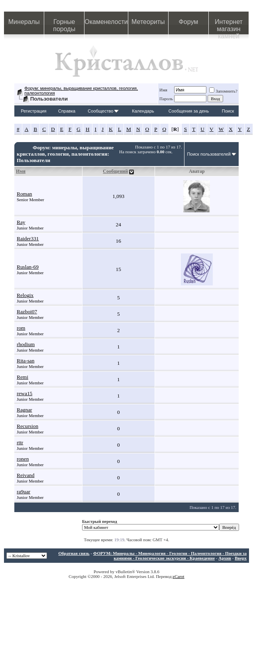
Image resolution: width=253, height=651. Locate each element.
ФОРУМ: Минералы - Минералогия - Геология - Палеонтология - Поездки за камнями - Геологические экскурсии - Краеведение (170, 555)
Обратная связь (73, 553)
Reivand (25, 475)
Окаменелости (105, 21)
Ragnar (24, 410)
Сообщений (115, 171)
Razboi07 (27, 312)
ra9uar (23, 492)
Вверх (241, 558)
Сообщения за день (189, 111)
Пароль (166, 98)
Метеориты (148, 21)
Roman (24, 194)
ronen (23, 459)
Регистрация (33, 111)
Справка (66, 111)
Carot (179, 576)
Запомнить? (223, 91)
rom (21, 328)
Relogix (25, 295)
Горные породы (64, 25)
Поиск (228, 111)
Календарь (143, 111)
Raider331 (28, 238)
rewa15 (24, 393)
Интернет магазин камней (229, 26)
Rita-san (25, 361)
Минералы (24, 21)
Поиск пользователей (209, 154)
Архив (224, 558)
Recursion (27, 426)
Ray (21, 222)
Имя (163, 89)
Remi (22, 377)
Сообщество (103, 111)
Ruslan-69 (28, 267)
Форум (188, 21)
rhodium (26, 344)
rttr (20, 442)
